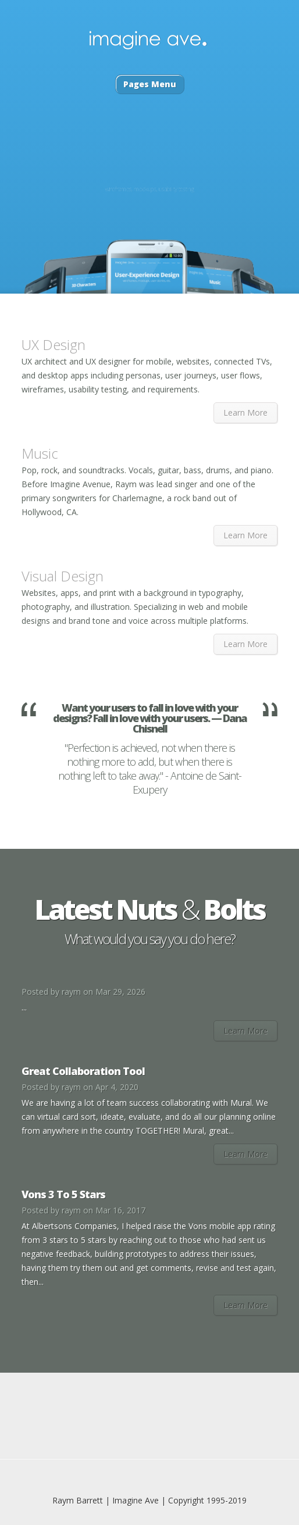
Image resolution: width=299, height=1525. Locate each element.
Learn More (245, 412)
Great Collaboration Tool (83, 1071)
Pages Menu (149, 84)
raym (71, 991)
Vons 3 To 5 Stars (63, 1194)
